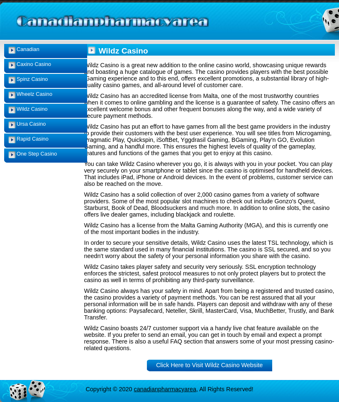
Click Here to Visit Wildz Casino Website (209, 365)
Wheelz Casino (34, 94)
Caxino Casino (34, 64)
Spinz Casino (32, 79)
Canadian (28, 49)
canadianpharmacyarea (165, 389)
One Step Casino (37, 154)
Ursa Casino (31, 124)
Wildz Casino (32, 109)
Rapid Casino (33, 139)
